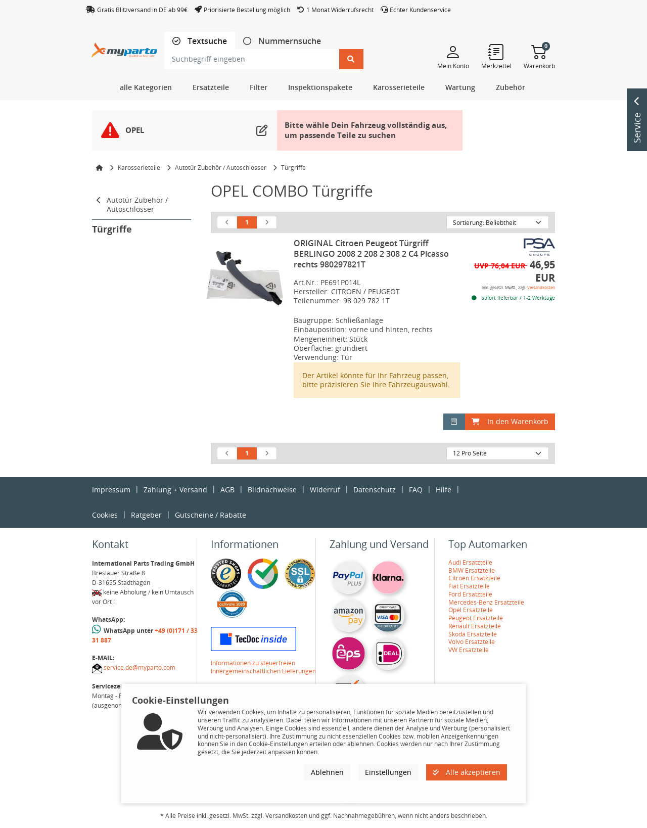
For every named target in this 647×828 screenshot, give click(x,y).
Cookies (105, 515)
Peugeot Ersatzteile (475, 618)
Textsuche (206, 41)
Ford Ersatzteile (470, 594)
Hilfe (443, 489)
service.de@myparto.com (139, 667)
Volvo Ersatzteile (471, 641)
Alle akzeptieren (466, 772)
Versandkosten (541, 287)
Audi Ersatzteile (470, 562)
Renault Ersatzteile (474, 626)
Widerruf (325, 489)
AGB (227, 489)
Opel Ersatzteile (470, 610)
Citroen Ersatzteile (474, 578)
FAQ (416, 489)
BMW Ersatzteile (471, 570)
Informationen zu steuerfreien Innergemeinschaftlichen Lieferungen (263, 667)
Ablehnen (327, 772)
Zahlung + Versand (175, 489)
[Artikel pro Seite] (497, 453)
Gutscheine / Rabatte (210, 515)
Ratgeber (146, 515)
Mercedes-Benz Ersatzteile (486, 602)
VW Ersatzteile (468, 650)
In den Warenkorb (510, 421)
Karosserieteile (139, 167)
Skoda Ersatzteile (472, 634)
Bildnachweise (272, 489)
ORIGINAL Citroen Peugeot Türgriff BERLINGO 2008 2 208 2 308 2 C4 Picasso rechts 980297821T (371, 254)
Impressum (111, 489)
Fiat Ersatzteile (469, 586)
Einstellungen (388, 772)
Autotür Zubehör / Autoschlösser (220, 167)
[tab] (199, 41)
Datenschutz (374, 489)
